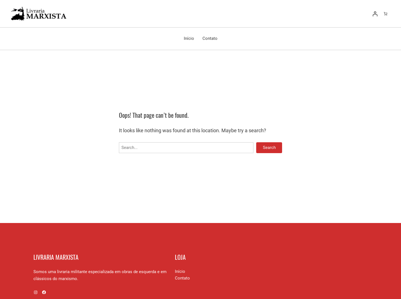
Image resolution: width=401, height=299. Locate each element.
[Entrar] (375, 14)
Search (269, 147)
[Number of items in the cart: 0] (385, 13)
